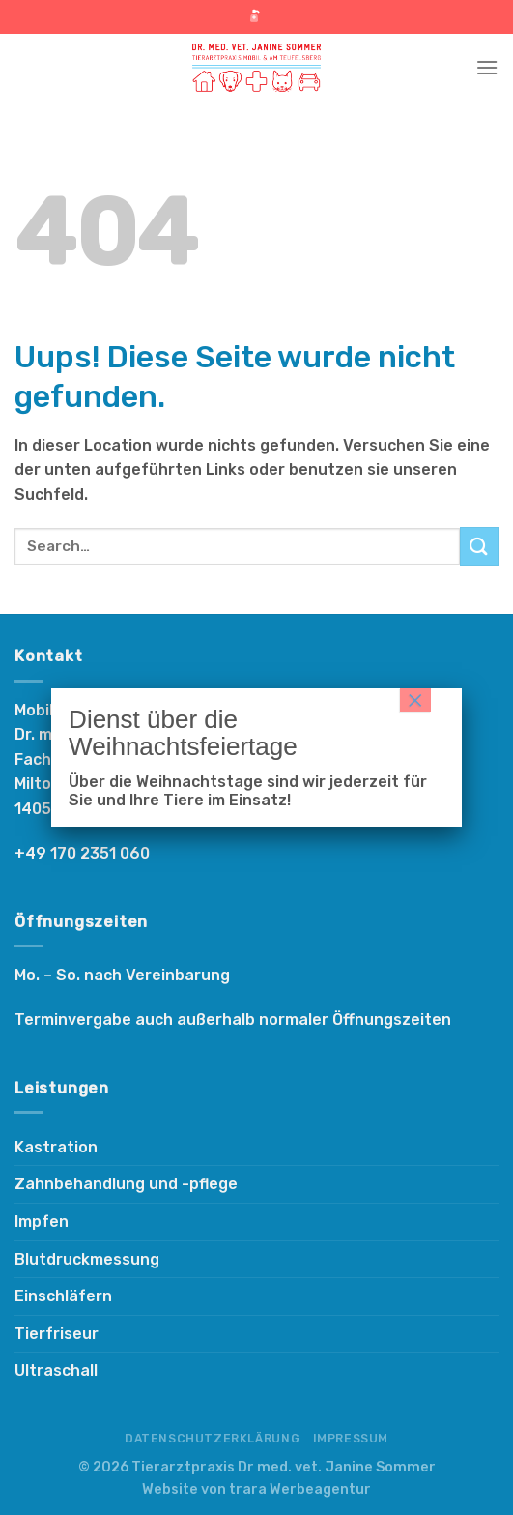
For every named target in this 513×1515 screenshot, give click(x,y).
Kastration (56, 1147)
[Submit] (479, 546)
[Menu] (487, 67)
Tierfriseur (56, 1334)
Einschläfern (63, 1296)
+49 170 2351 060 (82, 853)
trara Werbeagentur (300, 1489)
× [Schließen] (415, 700)
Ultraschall (56, 1370)
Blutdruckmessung (86, 1259)
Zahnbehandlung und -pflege (126, 1184)
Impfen (41, 1221)
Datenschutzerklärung (212, 1438)
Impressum (351, 1438)
